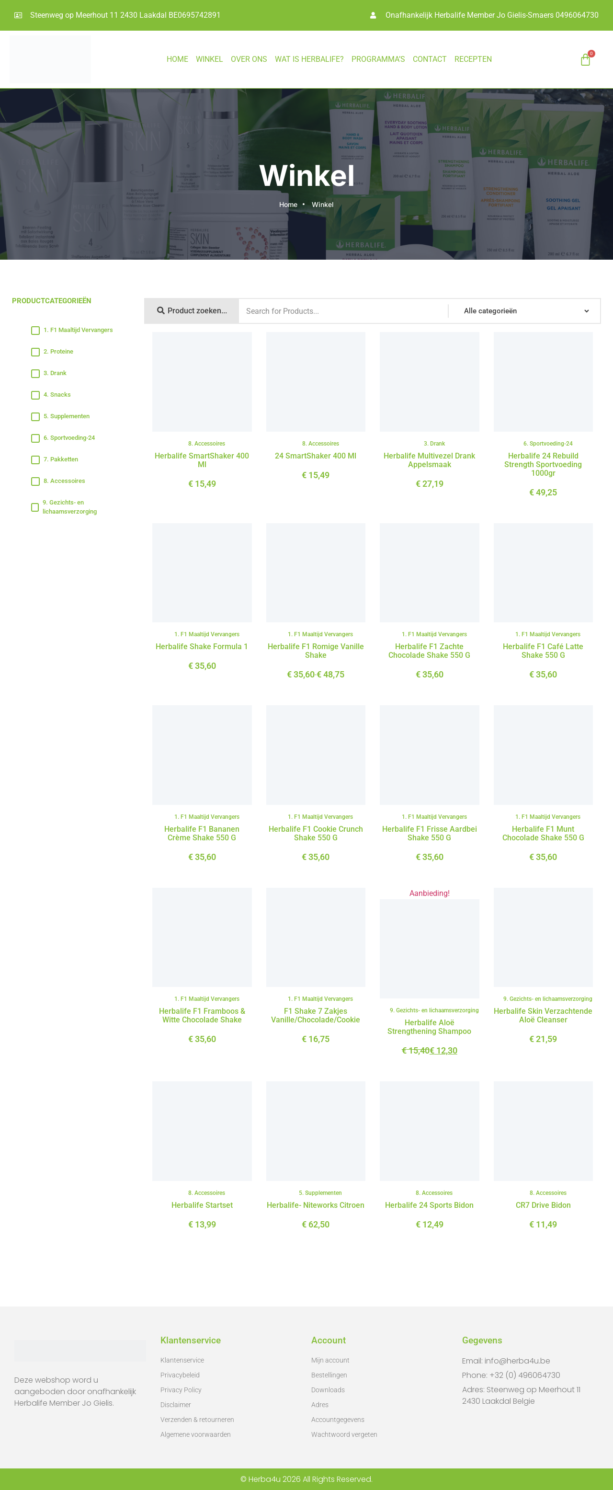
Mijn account (330, 1360)
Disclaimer (175, 1405)
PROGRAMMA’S (378, 59)
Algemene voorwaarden (195, 1434)
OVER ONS (249, 59)
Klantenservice (182, 1360)
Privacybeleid (180, 1375)
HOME (177, 59)
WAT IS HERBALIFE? (309, 59)
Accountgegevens (337, 1419)
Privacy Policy (181, 1390)
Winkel (209, 59)
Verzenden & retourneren (197, 1419)
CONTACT (430, 59)
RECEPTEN (473, 59)
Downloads (328, 1390)
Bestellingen (329, 1375)
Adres (320, 1405)
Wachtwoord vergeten (344, 1434)
